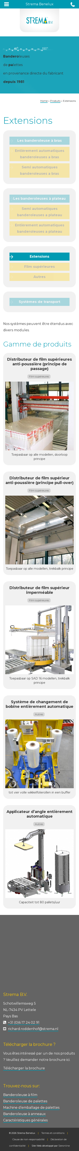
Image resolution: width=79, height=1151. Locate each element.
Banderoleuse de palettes (25, 1101)
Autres (39, 277)
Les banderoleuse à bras (39, 141)
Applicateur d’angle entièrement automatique (39, 814)
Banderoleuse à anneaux (24, 1114)
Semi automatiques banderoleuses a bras (39, 170)
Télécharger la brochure (24, 1068)
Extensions (39, 256)
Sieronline (64, 1145)
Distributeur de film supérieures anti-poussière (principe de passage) (39, 364)
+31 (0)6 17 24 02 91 (23, 1022)
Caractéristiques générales (25, 1120)
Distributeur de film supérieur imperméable (39, 590)
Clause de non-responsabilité (28, 1139)
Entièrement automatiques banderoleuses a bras (39, 154)
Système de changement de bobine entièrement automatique (39, 704)
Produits (55, 100)
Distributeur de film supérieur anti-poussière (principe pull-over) (39, 480)
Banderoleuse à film (20, 1095)
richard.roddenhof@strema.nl (33, 1029)
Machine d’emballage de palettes (31, 1108)
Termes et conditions (52, 1133)
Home (44, 100)
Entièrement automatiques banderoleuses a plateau (39, 228)
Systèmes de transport (39, 302)
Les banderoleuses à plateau (39, 199)
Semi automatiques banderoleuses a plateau (39, 212)
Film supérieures (39, 267)
